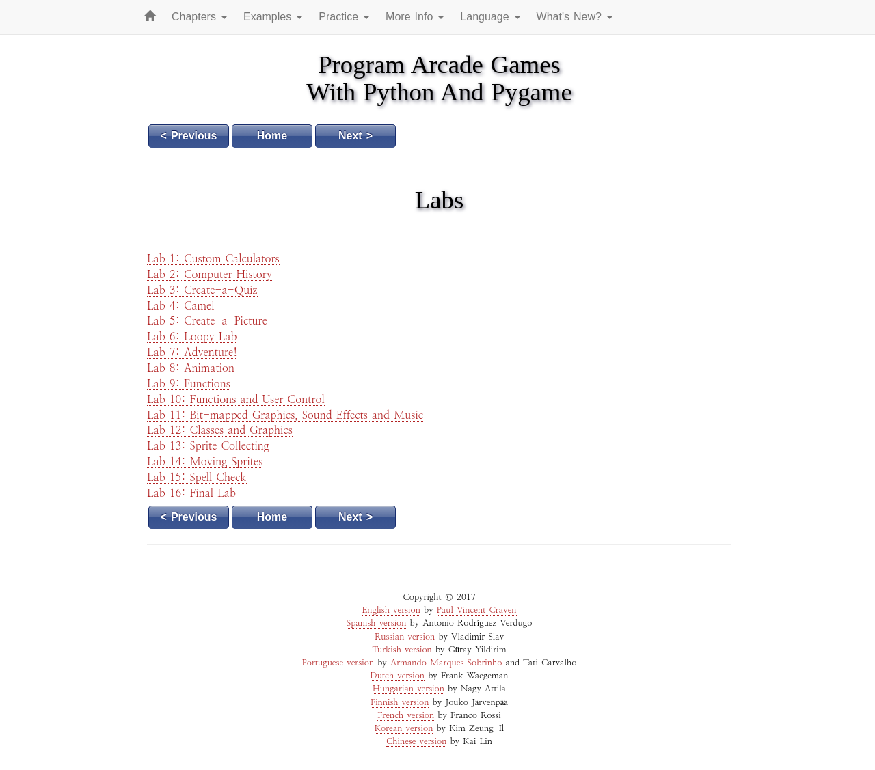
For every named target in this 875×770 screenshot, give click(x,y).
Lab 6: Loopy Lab (192, 336)
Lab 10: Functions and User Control (236, 399)
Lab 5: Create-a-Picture (207, 321)
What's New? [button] (574, 17)
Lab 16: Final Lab (191, 493)
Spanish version (377, 623)
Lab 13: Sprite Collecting (208, 446)
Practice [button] (344, 17)
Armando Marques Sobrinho (446, 663)
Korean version (404, 728)
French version (405, 715)
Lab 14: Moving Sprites (204, 461)
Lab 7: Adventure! (192, 352)
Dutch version (398, 676)
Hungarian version (408, 689)
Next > (355, 135)
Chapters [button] (199, 17)
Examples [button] (272, 17)
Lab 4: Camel (181, 306)
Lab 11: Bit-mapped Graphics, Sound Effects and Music (285, 415)
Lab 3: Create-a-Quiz (202, 290)
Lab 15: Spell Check (197, 477)
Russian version (405, 637)
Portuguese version (338, 663)
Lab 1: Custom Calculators (213, 258)
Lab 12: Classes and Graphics (220, 430)
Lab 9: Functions (188, 384)
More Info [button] (415, 17)
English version (391, 610)
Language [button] (490, 17)
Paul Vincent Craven (477, 610)
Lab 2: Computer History (209, 274)
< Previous (189, 135)
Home (272, 135)
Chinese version (416, 741)
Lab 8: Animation (190, 368)
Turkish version (402, 650)
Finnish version (400, 702)
